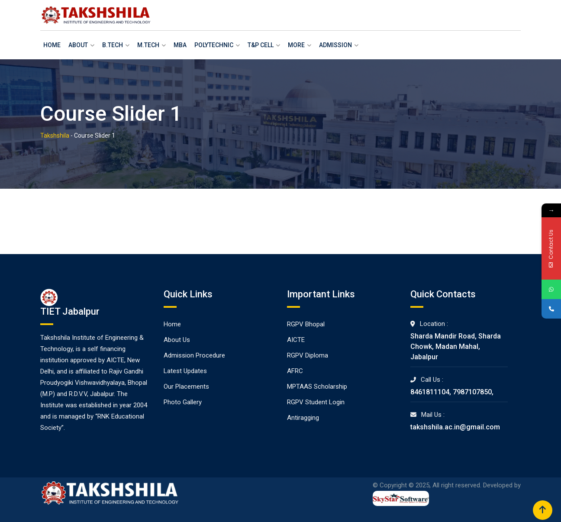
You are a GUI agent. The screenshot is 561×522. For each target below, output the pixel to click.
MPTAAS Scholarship (317, 386)
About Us (177, 340)
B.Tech (112, 45)
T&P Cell (261, 45)
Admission (335, 45)
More (296, 45)
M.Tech (148, 45)
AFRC (295, 371)
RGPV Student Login (316, 402)
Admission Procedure (194, 355)
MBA (180, 45)
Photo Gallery (183, 402)
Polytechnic (213, 45)
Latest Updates (185, 371)
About (78, 45)
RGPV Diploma (307, 355)
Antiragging (303, 418)
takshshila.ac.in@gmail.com (455, 427)
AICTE (296, 340)
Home (52, 45)
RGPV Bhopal (306, 324)
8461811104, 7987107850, (451, 392)
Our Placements (186, 386)
